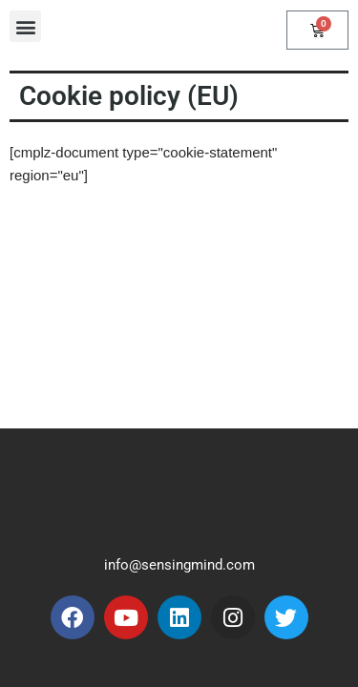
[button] (25, 26)
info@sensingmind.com (179, 564)
